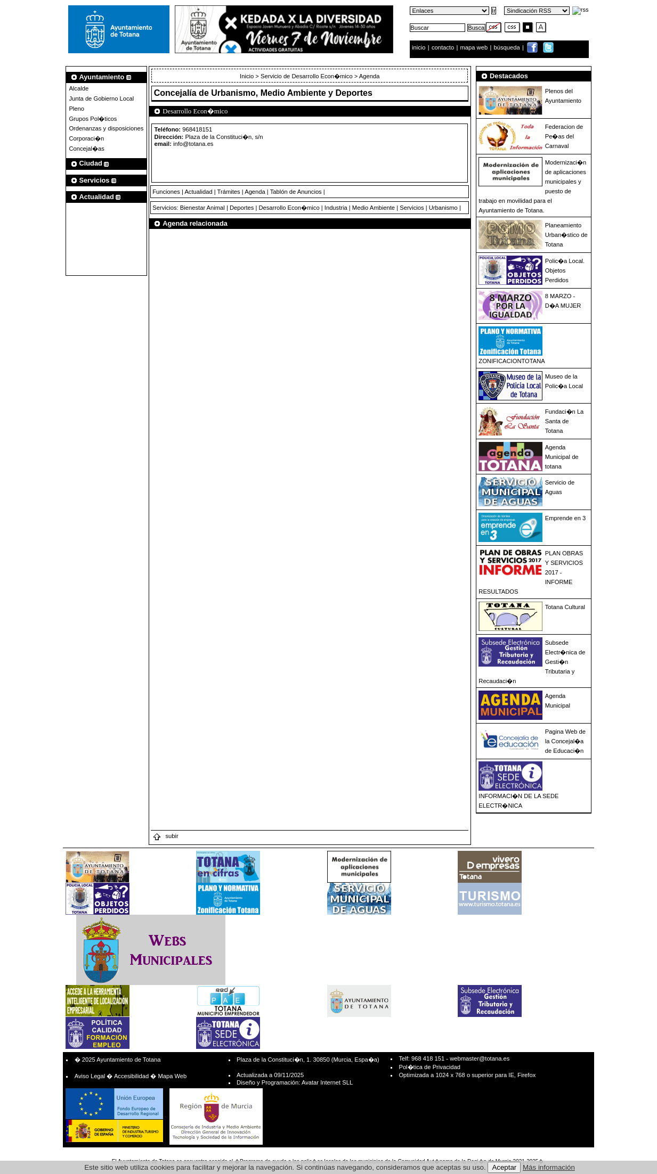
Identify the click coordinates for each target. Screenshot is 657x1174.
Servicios (412, 207)
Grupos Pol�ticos (93, 119)
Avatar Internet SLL (327, 1082)
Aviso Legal (90, 1076)
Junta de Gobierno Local (101, 98)
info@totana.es (193, 144)
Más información (549, 1167)
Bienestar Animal (202, 207)
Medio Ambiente (373, 207)
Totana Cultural (565, 607)
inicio (419, 47)
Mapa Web (172, 1076)
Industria (336, 207)
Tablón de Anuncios (296, 191)
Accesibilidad (131, 1076)
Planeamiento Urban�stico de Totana (566, 235)
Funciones (166, 191)
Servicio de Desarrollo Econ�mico (307, 76)
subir (165, 836)
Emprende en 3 (565, 518)
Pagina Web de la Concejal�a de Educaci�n (565, 741)
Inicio (247, 76)
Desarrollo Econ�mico (288, 207)
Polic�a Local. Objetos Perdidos (565, 270)
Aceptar (504, 1167)
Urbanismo (443, 207)
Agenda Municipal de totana (562, 457)
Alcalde (78, 88)
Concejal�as (86, 148)
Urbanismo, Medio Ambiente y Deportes (291, 92)
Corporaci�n (86, 138)
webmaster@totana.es (479, 1058)
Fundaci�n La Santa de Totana (564, 421)
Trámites (228, 191)
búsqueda (508, 47)
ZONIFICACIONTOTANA (511, 361)
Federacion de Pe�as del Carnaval (564, 136)
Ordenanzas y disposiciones (106, 128)
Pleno (76, 108)
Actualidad (198, 191)
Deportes (242, 207)
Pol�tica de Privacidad (429, 1067)
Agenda (255, 191)
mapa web (475, 47)
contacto (443, 47)
